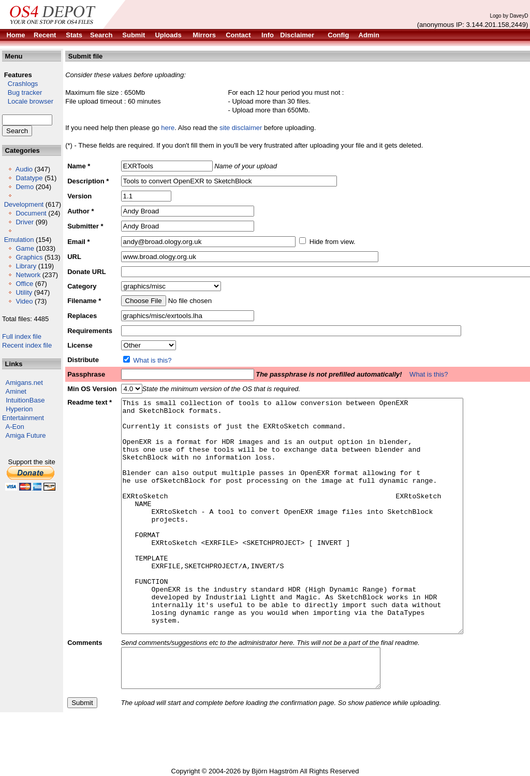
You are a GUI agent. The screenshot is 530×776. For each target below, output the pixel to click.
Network (28, 275)
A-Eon (15, 426)
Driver (25, 222)
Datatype (29, 178)
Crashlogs (20, 84)
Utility (24, 292)
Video (24, 301)
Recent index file (27, 345)
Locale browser (27, 101)
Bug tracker (22, 92)
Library (26, 266)
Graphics (29, 257)
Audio (24, 169)
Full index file (21, 336)
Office (24, 284)
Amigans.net (24, 382)
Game (25, 248)
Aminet (16, 391)
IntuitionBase (25, 400)
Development (24, 204)
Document (31, 213)
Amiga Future (26, 435)
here (167, 128)
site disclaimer (240, 128)
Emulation (19, 239)
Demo (25, 187)
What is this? (152, 360)
